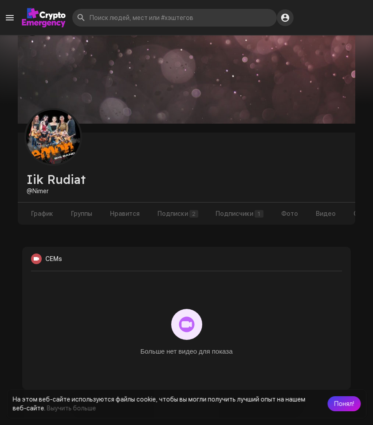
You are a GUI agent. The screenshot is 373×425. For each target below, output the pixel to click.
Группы (81, 213)
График (42, 213)
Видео (326, 213)
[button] (344, 403)
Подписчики (240, 214)
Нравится (125, 213)
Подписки (177, 214)
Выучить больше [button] (71, 408)
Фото (290, 213)
